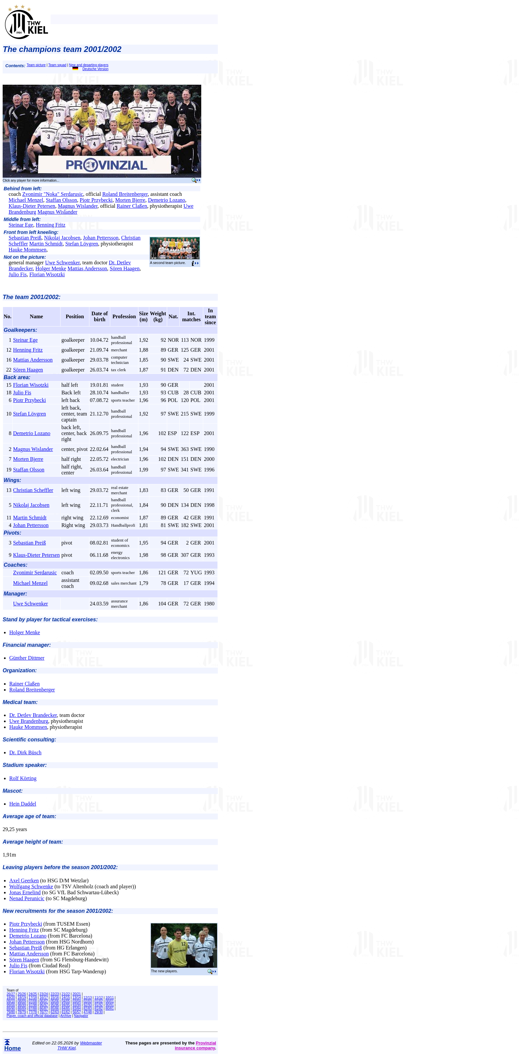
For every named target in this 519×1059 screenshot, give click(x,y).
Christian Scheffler (33, 490)
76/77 (44, 1012)
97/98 (32, 1005)
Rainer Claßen (132, 206)
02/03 (87, 1001)
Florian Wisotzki (47, 274)
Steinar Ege (21, 225)
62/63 (55, 1012)
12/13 (87, 997)
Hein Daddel (22, 804)
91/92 (99, 1005)
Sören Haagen (125, 268)
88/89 (22, 1008)
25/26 (22, 994)
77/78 (32, 1012)
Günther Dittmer (26, 658)
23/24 (44, 994)
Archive (65, 1016)
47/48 (87, 1012)
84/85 (66, 1008)
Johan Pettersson (100, 238)
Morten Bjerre (130, 200)
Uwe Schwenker (62, 262)
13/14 (76, 997)
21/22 (66, 994)
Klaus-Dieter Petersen (32, 206)
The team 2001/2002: (32, 297)
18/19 (22, 997)
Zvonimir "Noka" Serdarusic (52, 194)
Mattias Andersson (87, 268)
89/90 (11, 1008)
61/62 (66, 1012)
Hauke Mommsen (27, 249)
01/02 (99, 1001)
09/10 (11, 1001)
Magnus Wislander (78, 206)
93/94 (76, 1005)
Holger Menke (50, 268)
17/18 (32, 997)
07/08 (32, 1001)
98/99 (22, 1005)
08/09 (22, 1001)
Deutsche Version (90, 69)
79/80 (11, 1012)
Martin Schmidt (46, 243)
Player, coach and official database (32, 1016)
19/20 (11, 997)
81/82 (99, 1008)
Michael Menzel (26, 200)
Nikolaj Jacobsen (62, 238)
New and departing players (89, 65)
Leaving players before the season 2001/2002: (60, 867)
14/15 (66, 997)
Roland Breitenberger (125, 194)
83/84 (76, 1008)
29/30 (99, 1012)
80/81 (110, 1008)
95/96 (55, 1005)
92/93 (87, 1005)
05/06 (55, 1001)
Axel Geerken (24, 880)
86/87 (44, 1008)
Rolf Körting (22, 778)
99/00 (11, 1005)
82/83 (87, 1008)
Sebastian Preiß (25, 238)
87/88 (32, 1008)
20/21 (76, 994)
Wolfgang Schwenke (31, 886)
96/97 (44, 1005)
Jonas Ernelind (25, 892)
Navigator (81, 1016)
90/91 (110, 1005)
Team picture (36, 65)
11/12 (99, 997)
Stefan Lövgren (81, 243)
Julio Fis (18, 274)
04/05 (66, 1001)
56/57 (76, 1012)
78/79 (22, 1012)
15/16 (55, 997)
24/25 (32, 994)
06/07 (44, 1001)
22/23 (55, 994)
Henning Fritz (50, 225)
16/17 (44, 997)
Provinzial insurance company (195, 1045)
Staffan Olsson (61, 200)
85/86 (55, 1008)
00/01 (110, 1001)
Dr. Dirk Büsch (25, 752)
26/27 (11, 994)
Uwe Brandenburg (28, 721)
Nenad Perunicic (26, 898)
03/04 (76, 1001)
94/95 (66, 1005)
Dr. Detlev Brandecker (33, 715)
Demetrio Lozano (166, 200)
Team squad (57, 65)
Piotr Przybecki (96, 200)
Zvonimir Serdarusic (35, 572)
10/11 (110, 997)
